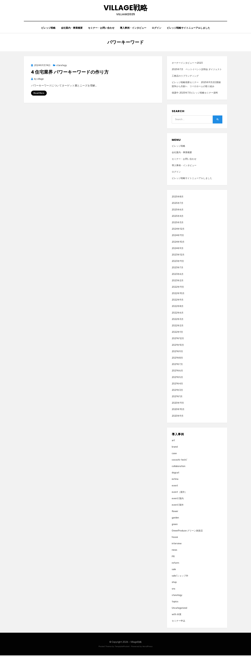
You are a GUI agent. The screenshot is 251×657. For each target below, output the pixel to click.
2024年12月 (178, 230)
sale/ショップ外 (180, 577)
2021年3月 (177, 391)
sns (173, 590)
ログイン (156, 29)
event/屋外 (178, 506)
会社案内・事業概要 (72, 29)
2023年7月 (177, 269)
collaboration (178, 467)
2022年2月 (177, 327)
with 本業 (176, 616)
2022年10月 (178, 294)
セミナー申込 (178, 622)
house (175, 538)
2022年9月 (177, 301)
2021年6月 (177, 372)
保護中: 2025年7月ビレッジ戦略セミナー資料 (195, 94)
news (174, 551)
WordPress (147, 648)
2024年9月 (177, 249)
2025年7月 (177, 204)
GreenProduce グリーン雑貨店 (187, 532)
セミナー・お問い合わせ (101, 29)
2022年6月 (177, 314)
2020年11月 (178, 404)
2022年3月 (177, 320)
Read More (38, 94)
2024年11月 (178, 237)
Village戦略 (125, 8)
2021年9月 (177, 353)
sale (174, 570)
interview (177, 545)
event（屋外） (179, 493)
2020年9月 (177, 417)
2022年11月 (178, 288)
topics (175, 603)
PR (173, 558)
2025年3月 (177, 224)
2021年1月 (177, 398)
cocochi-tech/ (179, 461)
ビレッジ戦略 (48, 29)
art (173, 442)
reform (175, 564)
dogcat (175, 474)
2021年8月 (177, 359)
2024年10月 (178, 243)
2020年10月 (178, 411)
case (174, 455)
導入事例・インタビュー (133, 29)
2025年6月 (177, 211)
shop (174, 583)
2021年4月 (177, 385)
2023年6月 (177, 275)
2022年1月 (177, 333)
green (175, 525)
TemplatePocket (122, 648)
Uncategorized (179, 609)
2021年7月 (177, 365)
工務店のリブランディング (185, 77)
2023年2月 (177, 282)
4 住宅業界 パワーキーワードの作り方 (70, 74)
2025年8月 (177, 198)
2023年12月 (178, 256)
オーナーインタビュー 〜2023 (187, 64)
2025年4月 (177, 217)
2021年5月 (177, 378)
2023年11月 (178, 262)
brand (175, 448)
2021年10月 (178, 346)
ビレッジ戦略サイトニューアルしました (188, 29)
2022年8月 (177, 307)
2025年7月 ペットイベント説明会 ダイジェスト (197, 71)
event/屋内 (178, 500)
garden (175, 519)
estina (175, 480)
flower (175, 512)
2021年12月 (178, 340)
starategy (61, 66)
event (175, 487)
